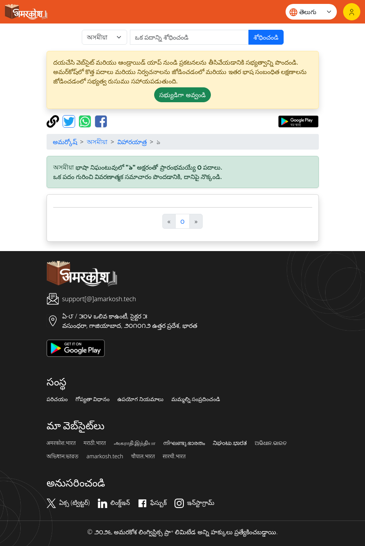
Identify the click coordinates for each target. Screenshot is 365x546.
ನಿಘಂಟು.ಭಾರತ (229, 443)
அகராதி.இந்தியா (134, 443)
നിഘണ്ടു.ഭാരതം (184, 443)
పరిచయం (57, 399)
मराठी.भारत (95, 443)
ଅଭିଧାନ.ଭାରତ (271, 443)
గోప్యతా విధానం (93, 399)
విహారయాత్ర (132, 141)
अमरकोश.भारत (61, 443)
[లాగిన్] (351, 11)
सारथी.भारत (174, 456)
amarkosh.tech (104, 456)
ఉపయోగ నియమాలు (140, 399)
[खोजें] (189, 37)
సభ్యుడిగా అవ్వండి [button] (182, 94)
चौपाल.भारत (143, 456)
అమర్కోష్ (65, 141)
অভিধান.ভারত (63, 456)
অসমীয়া (97, 141)
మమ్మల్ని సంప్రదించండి (195, 399)
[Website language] (311, 12)
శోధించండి (266, 37)
